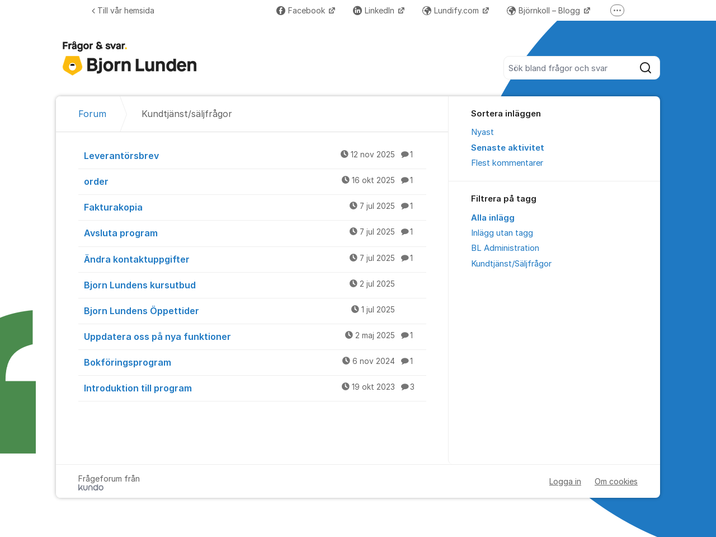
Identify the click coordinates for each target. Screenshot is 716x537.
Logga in (565, 481)
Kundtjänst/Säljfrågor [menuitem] (511, 264)
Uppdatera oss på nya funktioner (255, 336)
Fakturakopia (255, 206)
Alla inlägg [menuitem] (493, 218)
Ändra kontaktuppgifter (255, 259)
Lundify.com (451, 10)
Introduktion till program (255, 387)
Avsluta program (255, 232)
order (255, 181)
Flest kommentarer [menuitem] (507, 163)
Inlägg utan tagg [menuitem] (502, 233)
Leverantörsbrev (255, 155)
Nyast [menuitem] (482, 132)
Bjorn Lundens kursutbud (255, 284)
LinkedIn (375, 10)
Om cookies (616, 481)
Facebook (301, 10)
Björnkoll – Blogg (544, 10)
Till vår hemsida (123, 10)
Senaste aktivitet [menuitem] (507, 148)
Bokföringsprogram (255, 362)
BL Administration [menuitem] (505, 248)
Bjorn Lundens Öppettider (255, 310)
